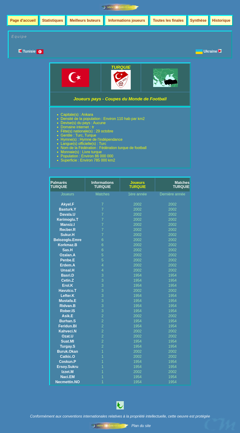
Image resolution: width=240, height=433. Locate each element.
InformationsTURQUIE (102, 185)
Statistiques (52, 20)
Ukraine (213, 51)
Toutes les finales (168, 20)
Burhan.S (67, 321)
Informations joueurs (126, 20)
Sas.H (67, 250)
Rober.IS (67, 311)
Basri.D (67, 275)
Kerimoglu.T (67, 219)
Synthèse (198, 20)
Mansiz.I (67, 225)
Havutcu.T (67, 291)
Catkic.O (67, 356)
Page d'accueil (23, 20)
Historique (221, 20)
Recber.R (68, 230)
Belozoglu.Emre (68, 240)
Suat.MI (67, 341)
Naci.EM (67, 377)
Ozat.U (67, 336)
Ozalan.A (67, 255)
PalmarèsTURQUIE (59, 185)
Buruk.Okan (67, 351)
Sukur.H (67, 235)
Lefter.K (68, 296)
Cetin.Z (67, 280)
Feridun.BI (67, 326)
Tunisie (31, 51)
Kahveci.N (67, 331)
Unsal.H (68, 270)
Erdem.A (67, 265)
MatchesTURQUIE (181, 185)
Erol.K (67, 285)
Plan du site (141, 426)
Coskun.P (67, 362)
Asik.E (67, 316)
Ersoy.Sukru (67, 367)
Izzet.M (67, 372)
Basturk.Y (67, 209)
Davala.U (68, 214)
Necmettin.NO (67, 382)
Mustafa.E (67, 301)
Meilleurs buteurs (85, 20)
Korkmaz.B (67, 245)
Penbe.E (67, 260)
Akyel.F (67, 204)
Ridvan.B (68, 306)
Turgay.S (67, 346)
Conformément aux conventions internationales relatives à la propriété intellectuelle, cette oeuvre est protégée (120, 416)
